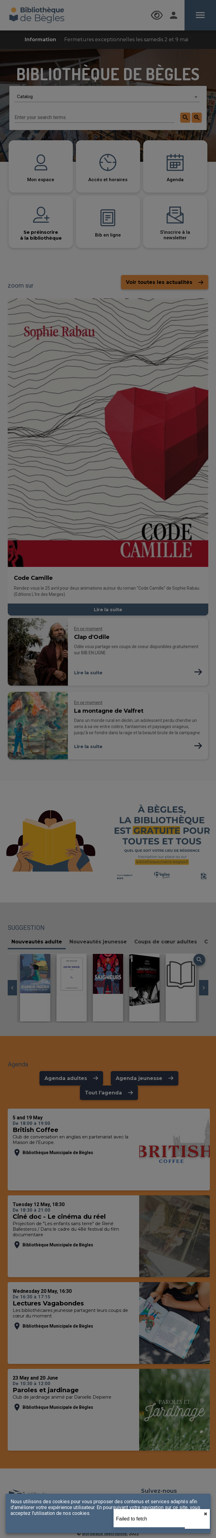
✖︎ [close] (205, 1514)
